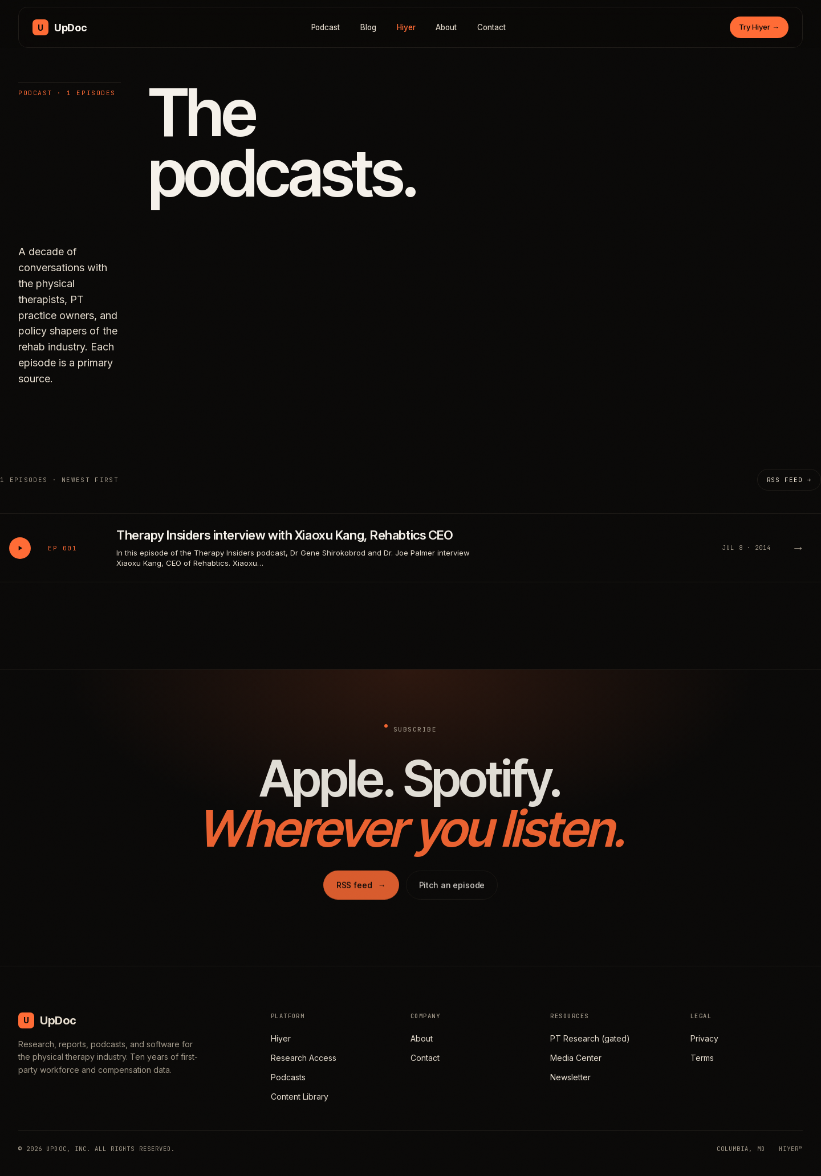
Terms (702, 1058)
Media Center (575, 1058)
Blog (368, 27)
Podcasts (288, 1077)
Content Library (299, 1096)
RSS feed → (789, 480)
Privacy (704, 1038)
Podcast (325, 27)
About (446, 27)
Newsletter (570, 1077)
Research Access (303, 1058)
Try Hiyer (759, 26)
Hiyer (406, 27)
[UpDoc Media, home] (59, 27)
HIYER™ (791, 1149)
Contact (491, 27)
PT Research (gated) (590, 1038)
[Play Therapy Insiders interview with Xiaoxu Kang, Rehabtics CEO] (20, 548)
